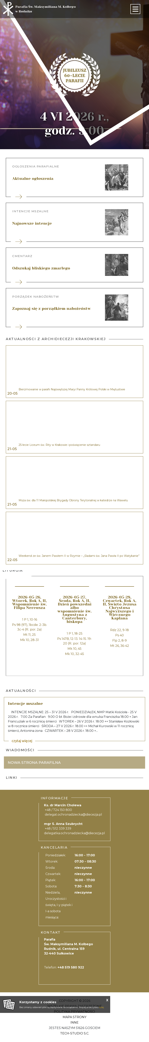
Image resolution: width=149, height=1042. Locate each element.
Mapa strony (74, 1017)
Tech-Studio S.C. (74, 1033)
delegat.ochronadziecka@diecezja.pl (73, 814)
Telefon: (64, 967)
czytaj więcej (22, 741)
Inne (74, 1022)
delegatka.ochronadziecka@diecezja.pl (74, 833)
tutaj (101, 1007)
